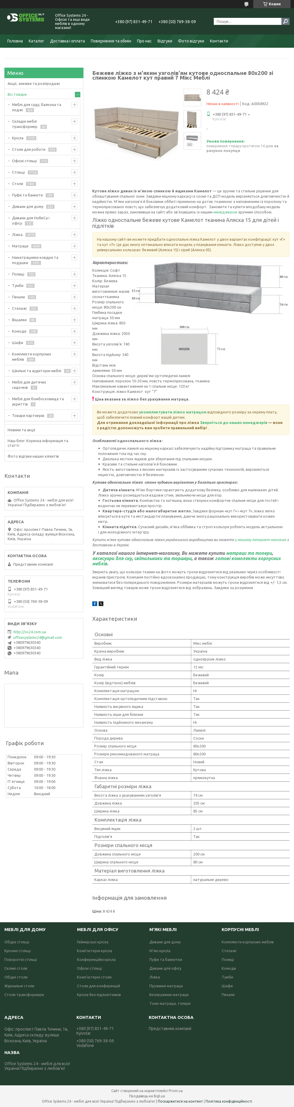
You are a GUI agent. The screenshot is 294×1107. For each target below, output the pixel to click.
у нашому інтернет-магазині (261, 540)
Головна (15, 41)
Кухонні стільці (17, 951)
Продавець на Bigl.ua (147, 1096)
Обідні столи (16, 977)
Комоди (19, 331)
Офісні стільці (24, 161)
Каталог (36, 41)
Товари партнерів (28, 415)
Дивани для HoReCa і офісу (30, 220)
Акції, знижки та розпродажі (34, 83)
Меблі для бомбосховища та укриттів (38, 401)
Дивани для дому (27, 206)
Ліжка (17, 234)
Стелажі (19, 308)
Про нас (144, 41)
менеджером (225, 212)
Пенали (18, 297)
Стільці (18, 172)
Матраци (20, 246)
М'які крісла (159, 951)
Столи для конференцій (98, 986)
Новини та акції (21, 430)
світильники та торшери (163, 558)
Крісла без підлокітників (99, 995)
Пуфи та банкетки (165, 959)
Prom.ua (176, 1091)
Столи (17, 184)
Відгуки (165, 41)
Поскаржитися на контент (180, 1101)
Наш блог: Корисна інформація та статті (38, 443)
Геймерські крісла (92, 942)
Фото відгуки (191, 41)
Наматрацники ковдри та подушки (35, 260)
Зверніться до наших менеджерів (233, 422)
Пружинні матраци (166, 986)
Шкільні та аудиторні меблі (36, 371)
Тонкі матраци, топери (170, 1003)
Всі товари (17, 94)
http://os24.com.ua (29, 632)
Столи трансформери (24, 995)
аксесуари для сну (112, 558)
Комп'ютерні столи (94, 977)
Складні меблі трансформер (24, 124)
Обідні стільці (16, 942)
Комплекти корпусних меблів (31, 356)
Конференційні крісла (96, 959)
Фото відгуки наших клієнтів (33, 456)
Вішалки (19, 320)
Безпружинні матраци (169, 995)
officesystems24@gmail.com (37, 637)
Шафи (17, 343)
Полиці (18, 274)
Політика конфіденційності (229, 1101)
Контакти (219, 41)
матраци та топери (249, 553)
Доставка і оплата (67, 41)
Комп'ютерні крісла (94, 951)
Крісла (17, 138)
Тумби (17, 285)
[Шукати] (285, 21)
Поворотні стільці (20, 959)
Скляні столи (15, 968)
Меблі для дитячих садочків (29, 384)
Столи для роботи (28, 149)
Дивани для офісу (165, 968)
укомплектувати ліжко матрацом (172, 412)
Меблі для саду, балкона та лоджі (36, 107)
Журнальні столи (19, 986)
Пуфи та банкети (27, 195)
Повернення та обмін (111, 41)
